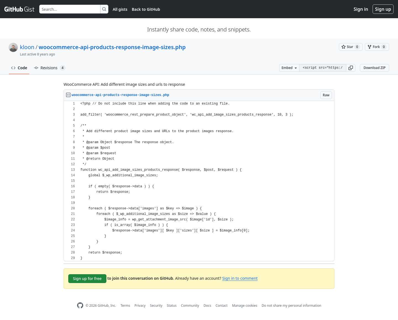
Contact (221, 305)
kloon (27, 47)
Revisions (50, 68)
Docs (207, 305)
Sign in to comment (240, 278)
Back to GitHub (146, 9)
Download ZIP (374, 67)
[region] (199, 181)
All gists (120, 9)
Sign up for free (87, 278)
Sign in (361, 9)
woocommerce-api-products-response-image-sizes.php (112, 47)
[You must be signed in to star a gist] (351, 47)
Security (156, 305)
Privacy (140, 305)
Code (19, 67)
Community (190, 305)
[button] (350, 68)
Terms (125, 305)
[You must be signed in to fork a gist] (377, 47)
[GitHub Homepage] (80, 305)
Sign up (383, 9)
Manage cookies (244, 305)
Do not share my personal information (291, 305)
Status (172, 305)
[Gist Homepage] (19, 9)
